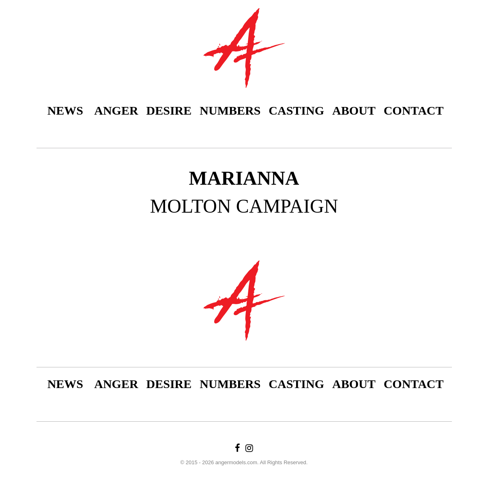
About (354, 110)
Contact (414, 110)
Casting (296, 110)
